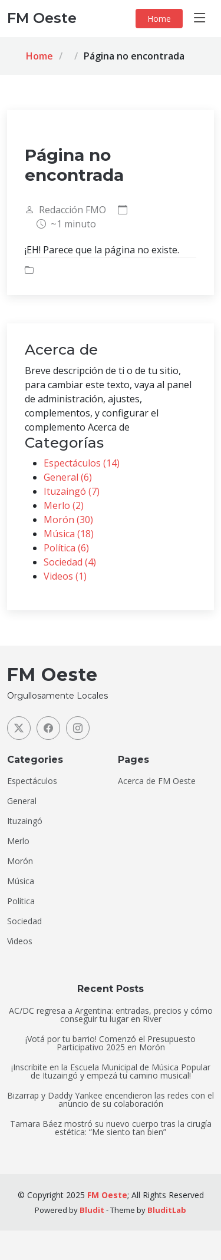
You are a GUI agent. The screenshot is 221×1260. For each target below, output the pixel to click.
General (22, 801)
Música (20, 881)
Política (21, 901)
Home (159, 18)
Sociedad (24, 921)
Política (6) (66, 547)
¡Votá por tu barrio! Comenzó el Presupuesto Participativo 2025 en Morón (110, 1043)
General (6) (68, 477)
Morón (20, 861)
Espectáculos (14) (82, 463)
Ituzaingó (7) (72, 491)
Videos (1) (65, 576)
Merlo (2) (64, 505)
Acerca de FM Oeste (157, 781)
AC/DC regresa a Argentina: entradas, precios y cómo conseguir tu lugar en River (111, 1015)
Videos (19, 941)
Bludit (92, 1210)
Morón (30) (68, 519)
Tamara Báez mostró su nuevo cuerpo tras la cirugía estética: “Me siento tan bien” (111, 1128)
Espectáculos (32, 781)
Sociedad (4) (70, 561)
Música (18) (69, 533)
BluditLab (166, 1210)
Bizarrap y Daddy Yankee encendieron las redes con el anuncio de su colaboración (110, 1100)
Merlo (18, 841)
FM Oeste (107, 1195)
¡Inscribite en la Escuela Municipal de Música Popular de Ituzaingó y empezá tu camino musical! (110, 1071)
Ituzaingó (24, 821)
